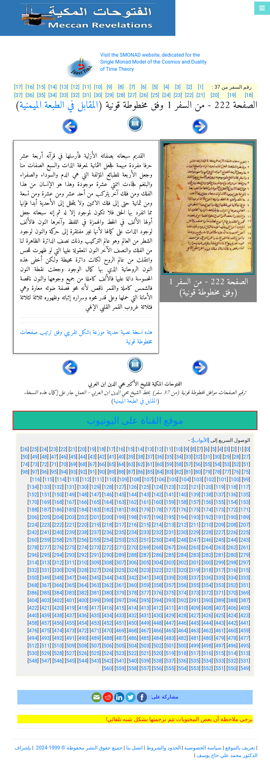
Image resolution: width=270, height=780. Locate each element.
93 (73, 472)
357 (170, 585)
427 (195, 616)
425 (219, 616)
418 (83, 608)
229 (195, 532)
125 (145, 487)
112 (85, 480)
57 (188, 464)
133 (45, 487)
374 (182, 593)
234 (132, 532)
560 (107, 668)
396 (132, 600)
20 (82, 449)
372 (207, 593)
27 (246, 457)
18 (101, 449)
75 (246, 472)
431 (145, 616)
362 (107, 585)
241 (45, 532)
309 (95, 563)
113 (73, 480)
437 (70, 616)
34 (179, 457)
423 (244, 616)
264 (207, 548)
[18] (249, 95)
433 (120, 616)
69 (73, 464)
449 (145, 623)
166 (83, 502)
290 (107, 555)
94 (63, 472)
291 (95, 555)
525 (95, 653)
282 (207, 555)
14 (140, 449)
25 (34, 449)
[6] (144, 87)
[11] (87, 87)
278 (33, 548)
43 (92, 457)
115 (48, 480)
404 (33, 600)
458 (33, 623)
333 (244, 578)
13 (149, 449)
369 (244, 593)
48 (44, 457)
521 (145, 653)
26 (24, 449)
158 (182, 502)
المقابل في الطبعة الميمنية (59, 105)
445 (195, 623)
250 (157, 540)
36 (159, 457)
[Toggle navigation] (262, 8)
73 (35, 464)
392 (182, 600)
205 (45, 517)
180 (132, 510)
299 (219, 563)
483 (170, 638)
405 (244, 608)
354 (207, 585)
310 (83, 563)
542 (107, 661)
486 (132, 638)
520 (157, 653)
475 (45, 631)
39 (131, 457)
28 (236, 457)
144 (132, 495)
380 (107, 593)
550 (232, 668)
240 (58, 532)
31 (207, 457)
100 (235, 480)
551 (219, 668)
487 (120, 638)
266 (182, 548)
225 (244, 532)
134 (33, 487)
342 (132, 578)
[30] (98, 95)
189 (244, 517)
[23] (178, 95)
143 (145, 495)
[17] (18, 87)
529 (45, 653)
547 (45, 661)
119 (219, 487)
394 (157, 600)
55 (207, 464)
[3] (178, 87)
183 (95, 510)
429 (170, 616)
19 (92, 449)
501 (170, 646)
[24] (166, 95)
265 (195, 548)
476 (33, 631)
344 (107, 578)
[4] (166, 87)
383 (70, 593)
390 (207, 600)
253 (120, 540)
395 (145, 600)
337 (195, 578)
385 (45, 593)
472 (83, 631)
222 (58, 525)
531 (244, 661)
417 (95, 608)
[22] (189, 95)
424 (232, 616)
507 (95, 646)
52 (236, 464)
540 (132, 661)
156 (207, 502)
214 (157, 525)
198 (132, 517)
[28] (121, 95)
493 (45, 638)
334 (232, 578)
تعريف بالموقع (240, 748)
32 (198, 457)
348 (58, 578)
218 (107, 525)
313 (45, 563)
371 (219, 593)
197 (145, 517)
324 (132, 570)
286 (157, 555)
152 (33, 495)
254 (107, 540)
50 (25, 457)
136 (232, 495)
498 (207, 646)
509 (70, 646)
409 (195, 608)
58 (179, 464)
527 (70, 653)
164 (107, 502)
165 (95, 502)
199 (120, 517)
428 (182, 616)
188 (33, 510)
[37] (18, 95)
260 (33, 540)
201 (95, 517)
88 (121, 472)
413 (145, 608)
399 (95, 600)
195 (170, 517)
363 (95, 585)
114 (60, 480)
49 (35, 457)
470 (107, 631)
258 (58, 540)
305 (145, 563)
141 (170, 495)
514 (232, 653)
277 (45, 548)
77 (227, 472)
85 (150, 472)
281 (219, 555)
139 (195, 495)
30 (217, 457)
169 (45, 502)
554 (182, 668)
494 (33, 638)
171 (244, 510)
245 (219, 540)
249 (170, 540)
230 (182, 532)
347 (70, 578)
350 (33, 578)
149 (70, 495)
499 (195, 646)
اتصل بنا (134, 748)
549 (244, 668)
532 (232, 661)
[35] (41, 95)
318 (207, 570)
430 (157, 616)
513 (244, 653)
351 (244, 585)
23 (53, 449)
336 (207, 578)
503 (145, 646)
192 (207, 517)
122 (182, 487)
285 (170, 555)
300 (207, 563)
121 (195, 487)
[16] (30, 87)
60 (159, 464)
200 (107, 517)
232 (157, 532)
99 (246, 480)
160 (157, 502)
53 (227, 464)
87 (131, 472)
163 (120, 502)
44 (82, 457)
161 (145, 502)
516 (207, 653)
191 (219, 517)
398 (107, 600)
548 (33, 661)
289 (120, 555)
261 (244, 548)
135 (244, 495)
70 (63, 464)
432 (132, 616)
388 (232, 600)
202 (83, 517)
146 (107, 495)
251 (145, 540)
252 (132, 540)
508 (83, 646)
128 (107, 487)
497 (219, 646)
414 (132, 608)
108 (135, 480)
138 (207, 495)
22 (63, 449)
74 (25, 464)
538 (157, 661)
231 (170, 532)
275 (70, 548)
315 (244, 570)
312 (58, 563)
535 (195, 661)
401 (70, 600)
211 (195, 525)
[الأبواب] (200, 440)
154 (232, 502)
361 (120, 585)
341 (145, 578)
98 (25, 472)
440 (33, 616)
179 (145, 510)
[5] (155, 87)
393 (170, 600)
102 (210, 480)
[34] (52, 95)
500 (182, 646)
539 (145, 661)
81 (188, 472)
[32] (75, 95)
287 (145, 555)
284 (182, 555)
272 (107, 548)
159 (170, 502)
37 (150, 457)
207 (244, 525)
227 (219, 532)
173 (219, 510)
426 (207, 616)
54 (217, 464)
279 (244, 555)
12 (159, 449)
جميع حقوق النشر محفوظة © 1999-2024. (78, 748)
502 (157, 646)
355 (195, 585)
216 (132, 525)
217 (120, 525)
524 (107, 653)
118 (232, 487)
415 (120, 608)
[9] (109, 87)
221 (70, 525)
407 (219, 608)
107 (148, 480)
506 (107, 646)
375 (170, 593)
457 (45, 623)
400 (83, 600)
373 (195, 593)
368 (33, 585)
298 (232, 563)
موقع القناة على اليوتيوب (135, 420)
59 (169, 464)
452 (107, 623)
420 (58, 608)
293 (70, 555)
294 (58, 555)
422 (33, 608)
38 (140, 457)
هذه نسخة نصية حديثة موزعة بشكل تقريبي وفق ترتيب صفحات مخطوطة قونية (86, 337)
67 (92, 464)
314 (33, 563)
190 (232, 517)
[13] (64, 87)
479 (219, 638)
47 (54, 457)
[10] (98, 87)
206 (33, 517)
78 (217, 472)
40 (121, 457)
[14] (52, 87)
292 (83, 555)
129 (95, 487)
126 (132, 487)
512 (33, 646)
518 (182, 653)
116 (36, 480)
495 (244, 646)
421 (45, 608)
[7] (132, 87)
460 (232, 631)
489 (95, 638)
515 (219, 653)
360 (132, 585)
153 (244, 502)
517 (195, 653)
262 (232, 548)
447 (170, 623)
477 (244, 638)
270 (132, 548)
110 (110, 480)
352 (232, 585)
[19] (232, 95)
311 (70, 563)
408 (207, 608)
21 (72, 449)
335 (219, 578)
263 (219, 548)
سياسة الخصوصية (202, 748)
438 (58, 616)
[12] (75, 87)
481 (195, 638)
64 (121, 464)
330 (58, 570)
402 (58, 600)
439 (45, 616)
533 (219, 661)
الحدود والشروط (163, 748)
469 (120, 631)
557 (145, 668)
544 (83, 661)
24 (44, 449)
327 (95, 570)
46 (63, 457)
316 (232, 570)
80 (198, 472)
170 (33, 502)
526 (83, 653)
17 (111, 449)
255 (95, 540)
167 (70, 502)
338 (182, 578)
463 (195, 631)
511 (45, 646)
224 (33, 525)
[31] (87, 95)
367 (45, 585)
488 (107, 638)
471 (95, 631)
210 (207, 525)
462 (207, 631)
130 (83, 487)
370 (232, 593)
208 (232, 525)
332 (33, 570)
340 (157, 578)
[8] (121, 87)
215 (145, 525)
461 (219, 631)
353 (219, 585)
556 (157, 668)
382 (83, 593)
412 (157, 608)
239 (70, 532)
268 (157, 548)
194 (182, 517)
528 (58, 653)
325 (120, 570)
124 (157, 487)
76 (236, 472)
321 (170, 570)
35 (169, 457)
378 (132, 593)
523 (120, 653)
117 (244, 487)
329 (70, 570)
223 (45, 525)
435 (95, 616)
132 (58, 487)
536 (182, 661)
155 (219, 502)
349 (45, 578)
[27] (132, 95)
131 (70, 487)
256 (83, 540)
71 (54, 464)
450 (132, 623)
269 (145, 548)
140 (182, 495)
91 (92, 472)
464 (182, 631)
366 (58, 585)
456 (58, 623)
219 (95, 525)
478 (232, 638)
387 (244, 600)
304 (157, 563)
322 (157, 570)
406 (232, 608)
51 (246, 464)
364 (83, 585)
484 (157, 638)
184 (83, 510)
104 (185, 480)
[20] (215, 95)
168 (58, 502)
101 (222, 480)
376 (157, 593)
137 (219, 495)
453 (95, 623)
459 (244, 631)
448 (157, 623)
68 (82, 464)
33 (188, 457)
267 (170, 548)
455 (70, 623)
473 (70, 631)
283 (195, 555)
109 (123, 480)
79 (207, 472)
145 (120, 495)
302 (182, 563)
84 (159, 472)
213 (170, 525)
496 (232, 646)
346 (83, 578)
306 (132, 563)
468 (132, 631)
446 (182, 623)
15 (130, 449)
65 (111, 464)
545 (70, 661)
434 (107, 616)
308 (107, 563)
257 (70, 540)
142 (157, 495)
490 (83, 638)
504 (132, 646)
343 (120, 578)
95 (54, 472)
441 (244, 623)
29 (227, 457)
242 (33, 532)
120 (207, 487)
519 (170, 653)
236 (107, 532)
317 (219, 570)
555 (170, 668)
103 (197, 480)
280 (232, 555)
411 (170, 608)
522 (132, 653)
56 (198, 464)
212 (182, 525)
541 (120, 661)
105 (172, 480)
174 (207, 510)
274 (83, 548)
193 (195, 517)
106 (160, 480)
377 (145, 593)
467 (145, 631)
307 (120, 563)
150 (58, 495)
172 (232, 510)
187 (45, 510)
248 (182, 540)
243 (244, 540)
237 (95, 532)
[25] (155, 95)
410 (182, 608)
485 (145, 638)
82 (179, 472)
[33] (64, 95)
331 (45, 570)
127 (120, 487)
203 (70, 517)
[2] (189, 87)
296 (33, 555)
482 (182, 638)
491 (70, 638)
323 (145, 570)
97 (35, 472)
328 (83, 570)
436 (83, 616)
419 (70, 608)
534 (207, 661)
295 (45, 555)
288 (132, 555)
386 (33, 593)
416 (107, 608)
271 (120, 548)
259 (45, 540)
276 (58, 548)
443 (219, 623)
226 (232, 532)
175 (195, 510)
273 (95, 548)
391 (195, 600)
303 (170, 563)
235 (120, 532)
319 (195, 570)
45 (73, 457)
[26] (143, 95)
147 (95, 495)
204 (58, 517)
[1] (200, 87)
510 (58, 646)
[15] (41, 87)
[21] (201, 95)
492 (58, 638)
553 (195, 668)
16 (121, 449)
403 (45, 600)
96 (44, 472)
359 (145, 585)
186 (58, 510)
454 (83, 623)
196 (157, 517)
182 (107, 510)
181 (120, 510)
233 (145, 532)
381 (95, 593)
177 (170, 510)
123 (170, 487)
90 (102, 472)
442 (232, 623)
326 (107, 570)
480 (207, 638)
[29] (109, 95)
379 (120, 593)
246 (207, 540)
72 (44, 464)
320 (182, 570)
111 (98, 480)
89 (111, 472)
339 (170, 578)
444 (207, 623)
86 (140, 472)
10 (178, 449)
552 (207, 668)
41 (111, 457)
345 (95, 578)
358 (157, 585)
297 (244, 563)
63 (131, 464)
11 (169, 449)
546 (58, 661)
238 (83, 532)
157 (195, 502)
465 (170, 631)
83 (169, 472)
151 (45, 495)
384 (58, 593)
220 (83, 525)
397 (120, 600)
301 (195, 563)
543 (95, 661)
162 (132, 502)
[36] (30, 95)
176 (182, 510)
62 (140, 464)
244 (232, 540)
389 (219, 600)
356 (182, 585)
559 (120, 668)
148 (83, 495)
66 (102, 464)
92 (82, 472)
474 (58, 631)
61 (150, 464)
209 (219, 525)
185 (70, 510)
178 (157, 510)
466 (157, 631)
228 (207, 532)
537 (170, 661)
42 (102, 457)
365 (70, 585)
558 (132, 668)
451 (120, 623)
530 (33, 653)
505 (120, 646)
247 (195, 540)
